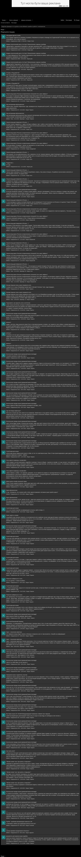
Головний (31, 628)
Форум (4, 20)
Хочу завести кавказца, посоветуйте (16, 460)
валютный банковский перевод (14, 621)
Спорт (32, 41)
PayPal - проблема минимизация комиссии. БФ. (19, 821)
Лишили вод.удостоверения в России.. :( (17, 122)
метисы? (8, 322)
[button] (7, 20)
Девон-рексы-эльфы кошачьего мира (16, 481)
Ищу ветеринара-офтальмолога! (15, 104)
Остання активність (5, 22)
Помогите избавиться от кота (14, 578)
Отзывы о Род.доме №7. (13, 72)
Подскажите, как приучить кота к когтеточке (18, 303)
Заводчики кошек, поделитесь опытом (16, 674)
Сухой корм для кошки (12, 451)
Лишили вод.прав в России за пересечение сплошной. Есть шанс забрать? (27, 94)
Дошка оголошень (26, 20)
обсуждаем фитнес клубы (13, 35)
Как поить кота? (10, 751)
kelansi (8, 41)
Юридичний (33, 101)
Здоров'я (32, 818)
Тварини (31, 109)
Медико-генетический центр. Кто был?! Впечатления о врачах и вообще (26, 44)
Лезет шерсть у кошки (12, 515)
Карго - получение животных (14, 632)
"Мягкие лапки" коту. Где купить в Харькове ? (18, 761)
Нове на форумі (13, 20)
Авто (31, 129)
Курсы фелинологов (11, 490)
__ (7, 811)
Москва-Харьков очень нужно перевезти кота (18, 285)
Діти (32, 50)
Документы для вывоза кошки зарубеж (17, 836)
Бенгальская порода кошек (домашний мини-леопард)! (21, 189)
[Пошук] (76, 20)
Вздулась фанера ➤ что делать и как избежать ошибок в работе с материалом (23, 26)
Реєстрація (14, 22)
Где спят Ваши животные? (13, 410)
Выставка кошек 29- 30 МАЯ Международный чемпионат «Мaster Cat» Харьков (28, 713)
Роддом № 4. (9, 162)
